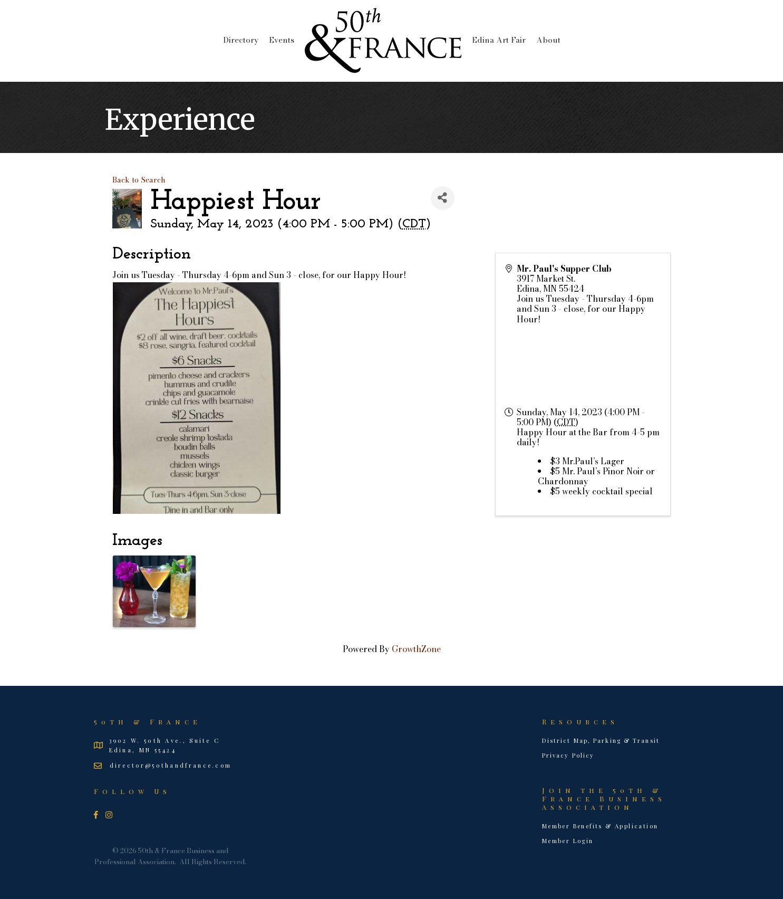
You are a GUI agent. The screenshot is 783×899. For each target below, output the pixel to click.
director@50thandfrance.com (171, 765)
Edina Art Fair (499, 40)
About (548, 40)
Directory (240, 40)
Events (281, 40)
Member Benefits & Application (600, 826)
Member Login (568, 841)
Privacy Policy (568, 755)
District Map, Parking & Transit (601, 740)
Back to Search (139, 180)
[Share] (443, 198)
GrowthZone (416, 649)
